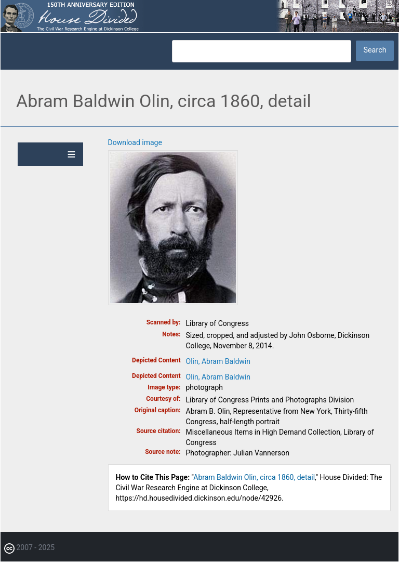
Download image (135, 142)
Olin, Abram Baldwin (218, 361)
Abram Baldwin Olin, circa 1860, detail (254, 477)
